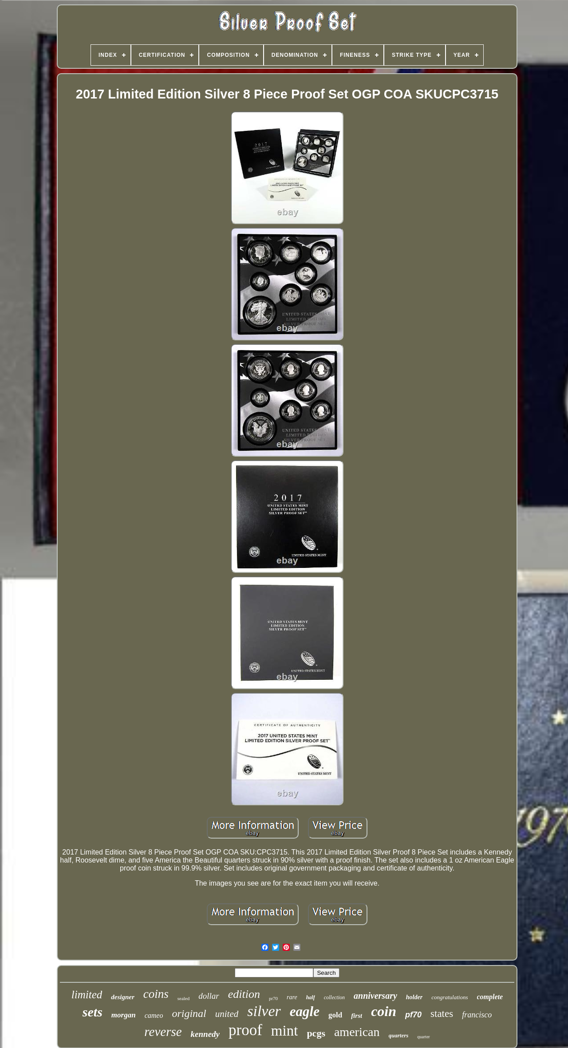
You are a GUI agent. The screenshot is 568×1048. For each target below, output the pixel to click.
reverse (162, 1031)
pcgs (316, 1033)
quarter (423, 1036)
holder (414, 997)
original (189, 1013)
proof (245, 1030)
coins (156, 994)
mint (284, 1031)
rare (292, 997)
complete (490, 997)
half (310, 997)
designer (122, 997)
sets (93, 1012)
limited (86, 995)
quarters (399, 1035)
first (356, 1015)
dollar (208, 996)
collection (334, 997)
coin (383, 1011)
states (441, 1013)
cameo (154, 1015)
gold (335, 1015)
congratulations (449, 997)
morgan (123, 1015)
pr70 (273, 998)
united (227, 1014)
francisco (477, 1014)
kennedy (205, 1034)
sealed (183, 998)
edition (244, 994)
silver (264, 1011)
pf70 (413, 1014)
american (357, 1032)
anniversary (375, 996)
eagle (305, 1011)
